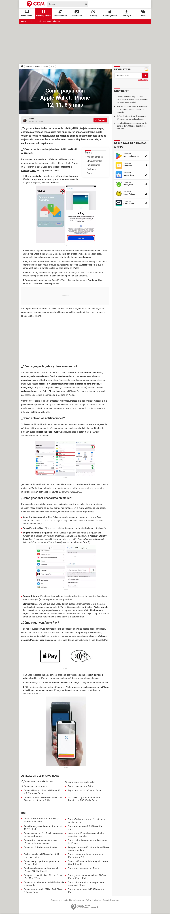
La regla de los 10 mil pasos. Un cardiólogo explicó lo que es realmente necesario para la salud (132, 99)
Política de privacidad (93, 900)
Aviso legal (115, 900)
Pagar (90, 173)
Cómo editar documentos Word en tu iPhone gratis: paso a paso (41, 841)
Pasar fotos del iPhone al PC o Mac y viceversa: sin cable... (41, 820)
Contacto (106, 900)
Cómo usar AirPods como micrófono (41, 847)
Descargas (126, 13)
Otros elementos (94, 161)
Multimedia (77, 13)
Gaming (93, 13)
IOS (52, 66)
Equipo (66, 900)
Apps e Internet (60, 13)
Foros (143, 13)
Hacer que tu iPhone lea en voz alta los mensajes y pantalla (86, 834)
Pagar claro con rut (77, 786)
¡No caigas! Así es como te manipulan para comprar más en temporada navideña (132, 109)
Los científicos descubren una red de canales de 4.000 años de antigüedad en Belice (132, 126)
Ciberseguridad (110, 13)
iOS (23, 812)
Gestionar (91, 169)
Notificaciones (93, 165)
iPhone (32, 21)
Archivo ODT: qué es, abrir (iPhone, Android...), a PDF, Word (84, 799)
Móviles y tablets (33, 66)
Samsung (47, 21)
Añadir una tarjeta (95, 157)
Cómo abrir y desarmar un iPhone (83, 868)
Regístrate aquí (56, 900)
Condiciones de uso (77, 900)
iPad (39, 21)
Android (24, 21)
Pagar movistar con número (81, 790)
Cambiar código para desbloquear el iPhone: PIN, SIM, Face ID (41, 869)
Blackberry (57, 21)
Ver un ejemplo (143, 80)
